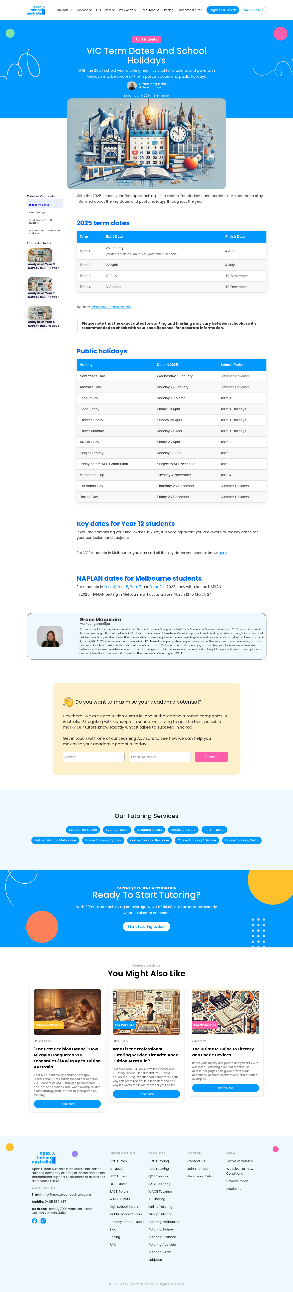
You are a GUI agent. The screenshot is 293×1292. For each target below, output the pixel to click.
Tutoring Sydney (161, 1229)
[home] (36, 10)
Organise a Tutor (200, 1176)
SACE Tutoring (159, 1184)
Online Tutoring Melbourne (55, 840)
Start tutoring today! (146, 926)
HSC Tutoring (158, 1168)
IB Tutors (116, 1168)
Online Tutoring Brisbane (149, 840)
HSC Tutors (118, 1176)
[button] (64, 10)
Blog (112, 1229)
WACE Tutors (119, 1199)
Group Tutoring (160, 1214)
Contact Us (196, 1161)
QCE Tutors (118, 1184)
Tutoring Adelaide (162, 1244)
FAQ (112, 1244)
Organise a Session (223, 10)
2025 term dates (39, 204)
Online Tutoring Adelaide (197, 840)
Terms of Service (239, 1161)
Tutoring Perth (159, 1252)
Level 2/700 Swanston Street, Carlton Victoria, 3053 (62, 1211)
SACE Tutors (119, 1191)
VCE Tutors (118, 1161)
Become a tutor (190, 10)
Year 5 (122, 586)
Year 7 (135, 586)
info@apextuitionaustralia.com (61, 1195)
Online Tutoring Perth (242, 840)
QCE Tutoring (158, 1176)
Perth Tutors (214, 829)
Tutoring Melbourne (163, 1222)
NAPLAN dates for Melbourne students (44, 232)
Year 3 (109, 586)
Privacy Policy (237, 1181)
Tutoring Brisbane (162, 1237)
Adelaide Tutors (183, 829)
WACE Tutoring (160, 1191)
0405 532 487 (253, 10)
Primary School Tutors (126, 1222)
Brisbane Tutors (149, 829)
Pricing (168, 10)
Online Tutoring (160, 1206)
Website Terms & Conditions (239, 1171)
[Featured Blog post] (45, 259)
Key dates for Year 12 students (40, 221)
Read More (67, 1104)
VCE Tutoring (158, 1161)
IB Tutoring (156, 1199)
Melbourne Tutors (83, 829)
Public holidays (37, 212)
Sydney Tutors (117, 829)
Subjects (155, 1259)
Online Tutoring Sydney (103, 840)
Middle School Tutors (125, 1214)
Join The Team (199, 1168)
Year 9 (156, 586)
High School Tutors (124, 1206)
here (223, 552)
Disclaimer (234, 1188)
